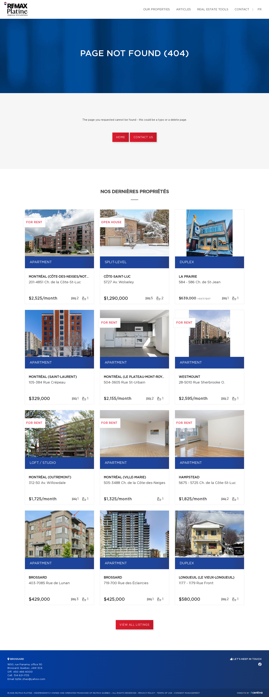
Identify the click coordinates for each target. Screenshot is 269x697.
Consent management (187, 693)
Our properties (156, 9)
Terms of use (164, 693)
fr (259, 9)
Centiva (257, 692)
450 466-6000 (23, 672)
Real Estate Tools (212, 9)
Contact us (143, 137)
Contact (242, 9)
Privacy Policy (146, 693)
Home (120, 137)
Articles (183, 9)
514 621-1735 (21, 675)
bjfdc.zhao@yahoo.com (30, 679)
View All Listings (134, 625)
